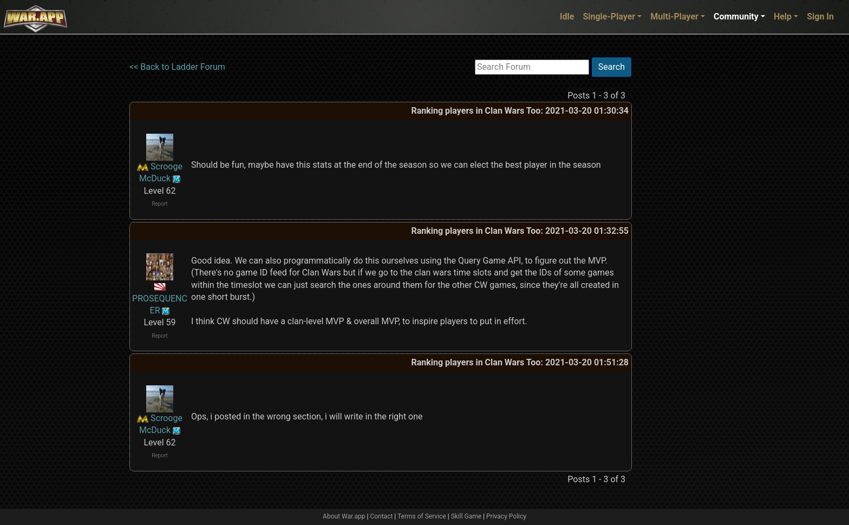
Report (160, 204)
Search (611, 67)
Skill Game (466, 516)
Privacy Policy (506, 516)
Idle (567, 16)
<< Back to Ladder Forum (177, 67)
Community (736, 16)
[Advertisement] (676, 219)
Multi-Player (674, 16)
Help (783, 16)
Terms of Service (421, 516)
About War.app (344, 516)
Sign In (820, 16)
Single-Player (609, 16)
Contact (381, 516)
